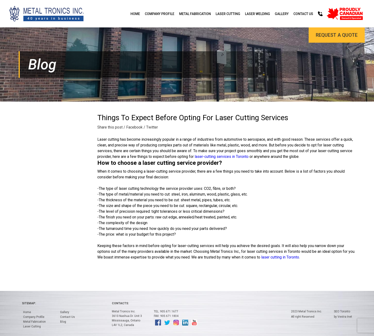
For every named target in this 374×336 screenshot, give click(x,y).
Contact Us (303, 14)
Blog (63, 321)
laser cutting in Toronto (280, 257)
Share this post (110, 127)
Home (135, 14)
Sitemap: (29, 303)
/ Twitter (151, 127)
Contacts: (120, 303)
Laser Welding (257, 14)
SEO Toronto (342, 311)
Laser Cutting (228, 14)
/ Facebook (133, 127)
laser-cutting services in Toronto (222, 156)
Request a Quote (337, 35)
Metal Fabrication (195, 14)
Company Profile (159, 14)
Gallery (282, 14)
